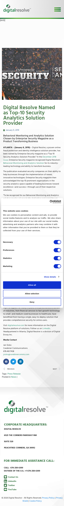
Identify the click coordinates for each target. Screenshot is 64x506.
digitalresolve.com (16, 325)
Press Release (14, 374)
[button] (6, 362)
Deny (32, 302)
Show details (50, 277)
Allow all (32, 285)
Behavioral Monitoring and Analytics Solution (23, 163)
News (13, 377)
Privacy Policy (48, 498)
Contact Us (11, 477)
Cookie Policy (35, 501)
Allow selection (32, 293)
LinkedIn (46, 328)
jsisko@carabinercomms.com (16, 354)
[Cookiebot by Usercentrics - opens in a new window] (49, 201)
